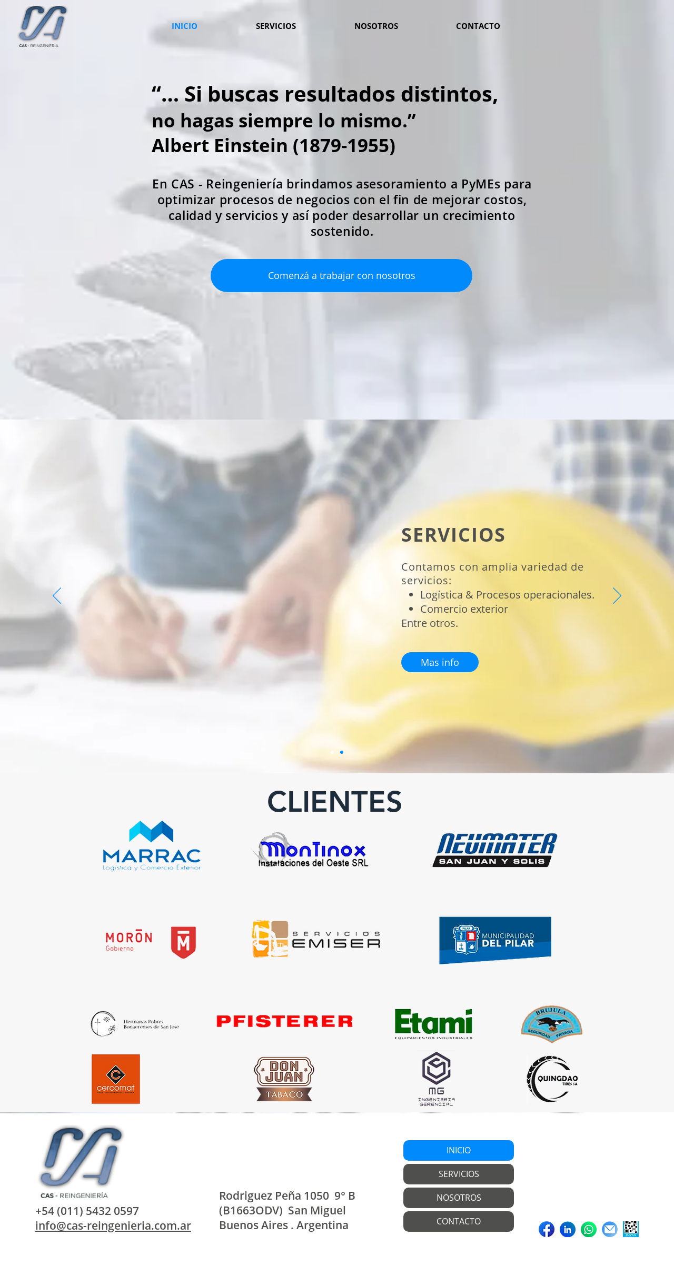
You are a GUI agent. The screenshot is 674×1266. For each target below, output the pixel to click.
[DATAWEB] (631, 1229)
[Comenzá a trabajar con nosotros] (341, 275)
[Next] (617, 596)
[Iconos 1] (568, 1229)
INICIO (459, 1150)
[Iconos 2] (589, 1229)
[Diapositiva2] (341, 752)
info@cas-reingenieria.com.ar (113, 1225)
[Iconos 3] (610, 1229)
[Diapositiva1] (332, 752)
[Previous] (57, 596)
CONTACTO (459, 1221)
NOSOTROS (459, 1197)
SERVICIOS (459, 1174)
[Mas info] (440, 662)
